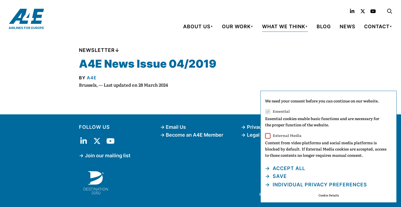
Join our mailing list (108, 155)
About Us (197, 26)
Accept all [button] (288, 168)
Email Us (176, 127)
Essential (279, 111)
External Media (285, 135)
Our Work (236, 26)
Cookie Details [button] (329, 195)
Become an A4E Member (194, 135)
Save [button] (279, 176)
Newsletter (97, 50)
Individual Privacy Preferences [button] (319, 184)
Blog (324, 26)
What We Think (283, 26)
